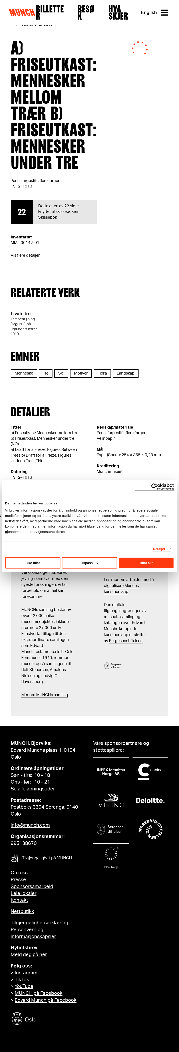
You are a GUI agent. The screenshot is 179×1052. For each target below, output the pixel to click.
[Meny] (164, 13)
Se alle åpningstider (33, 788)
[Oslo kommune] (44, 1019)
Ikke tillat (33, 563)
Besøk (85, 13)
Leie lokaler (23, 893)
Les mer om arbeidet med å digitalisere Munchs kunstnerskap (129, 586)
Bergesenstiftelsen (126, 641)
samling (60, 695)
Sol (61, 373)
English (149, 12)
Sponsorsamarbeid (32, 886)
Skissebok (47, 218)
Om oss (19, 872)
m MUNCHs (42, 695)
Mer (24, 695)
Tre (45, 373)
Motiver (81, 373)
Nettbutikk (22, 911)
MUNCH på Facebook (38, 993)
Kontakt (19, 900)
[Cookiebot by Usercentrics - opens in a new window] (154, 486)
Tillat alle (146, 563)
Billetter (50, 13)
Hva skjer (118, 13)
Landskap (126, 373)
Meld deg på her (29, 954)
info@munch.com (30, 825)
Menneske (24, 373)
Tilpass (89, 563)
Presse (18, 879)
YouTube (24, 986)
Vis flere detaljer (25, 256)
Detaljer (159, 549)
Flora (102, 373)
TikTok (22, 979)
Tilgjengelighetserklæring (39, 922)
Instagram (26, 972)
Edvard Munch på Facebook (45, 1000)
